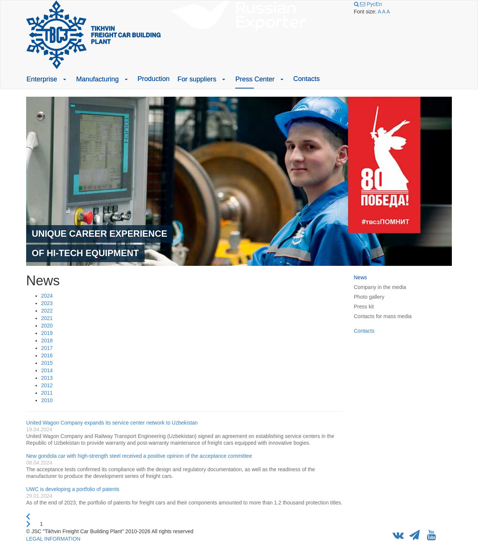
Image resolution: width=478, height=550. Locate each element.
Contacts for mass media (383, 316)
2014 (47, 370)
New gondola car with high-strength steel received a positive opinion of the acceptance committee (139, 456)
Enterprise (42, 79)
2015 (47, 363)
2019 (47, 333)
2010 (47, 400)
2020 (47, 326)
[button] (64, 79)
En (378, 4)
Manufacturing (97, 79)
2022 (47, 311)
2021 (47, 318)
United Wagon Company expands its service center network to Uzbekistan (112, 423)
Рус (371, 4)
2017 (47, 348)
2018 (47, 341)
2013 (47, 378)
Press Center (254, 79)
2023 (47, 303)
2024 (47, 296)
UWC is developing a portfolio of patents (73, 489)
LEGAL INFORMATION (53, 539)
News (360, 277)
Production (153, 79)
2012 (47, 385)
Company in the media (380, 287)
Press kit (364, 307)
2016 (47, 355)
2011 (47, 393)
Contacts (306, 79)
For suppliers (196, 79)
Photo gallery (369, 297)
